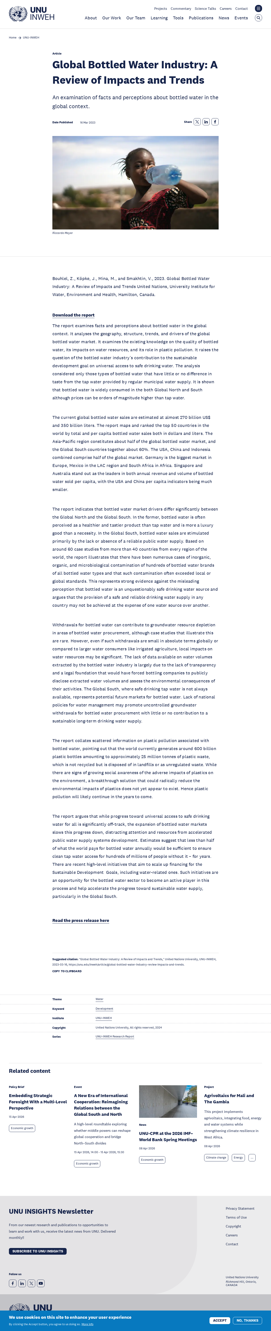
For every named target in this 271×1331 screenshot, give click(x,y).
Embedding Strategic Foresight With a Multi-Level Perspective (38, 1102)
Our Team (135, 17)
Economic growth (22, 1128)
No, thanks (247, 1320)
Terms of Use (236, 1217)
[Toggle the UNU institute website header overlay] (258, 8)
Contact (241, 8)
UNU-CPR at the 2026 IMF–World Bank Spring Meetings (168, 1136)
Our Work (111, 17)
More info (87, 1324)
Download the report (73, 315)
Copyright (233, 1226)
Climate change (216, 1157)
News (224, 17)
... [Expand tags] (252, 1157)
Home (12, 37)
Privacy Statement (240, 1208)
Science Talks (205, 8)
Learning (159, 17)
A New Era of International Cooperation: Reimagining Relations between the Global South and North (101, 1105)
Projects (160, 8)
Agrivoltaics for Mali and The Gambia (229, 1098)
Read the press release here (80, 920)
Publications (201, 17)
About (91, 17)
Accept (220, 1320)
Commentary (181, 8)
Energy (238, 1157)
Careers (226, 8)
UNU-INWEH (31, 37)
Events (241, 17)
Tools (178, 17)
